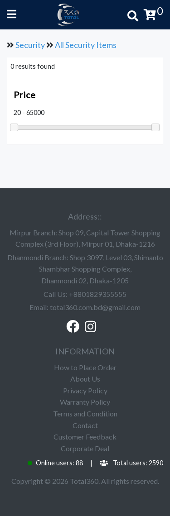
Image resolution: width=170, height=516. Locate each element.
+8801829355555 (97, 294)
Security (30, 45)
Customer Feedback (85, 436)
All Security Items (86, 45)
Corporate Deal (85, 448)
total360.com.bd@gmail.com (95, 307)
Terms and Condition (85, 413)
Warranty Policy (85, 401)
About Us (85, 378)
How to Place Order (85, 367)
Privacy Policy (85, 390)
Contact (85, 425)
